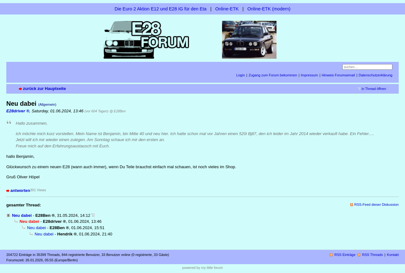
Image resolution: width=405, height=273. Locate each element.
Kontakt (393, 255)
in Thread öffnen (374, 89)
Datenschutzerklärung (375, 75)
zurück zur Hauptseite (44, 88)
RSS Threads (372, 255)
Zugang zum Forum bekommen (272, 75)
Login (240, 75)
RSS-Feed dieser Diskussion (376, 204)
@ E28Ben (118, 111)
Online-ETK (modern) (269, 8)
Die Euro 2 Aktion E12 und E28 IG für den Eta (161, 8)
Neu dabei (22, 215)
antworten (20, 190)
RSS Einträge (345, 255)
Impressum (309, 75)
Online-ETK (226, 8)
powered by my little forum (202, 268)
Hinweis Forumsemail (338, 75)
